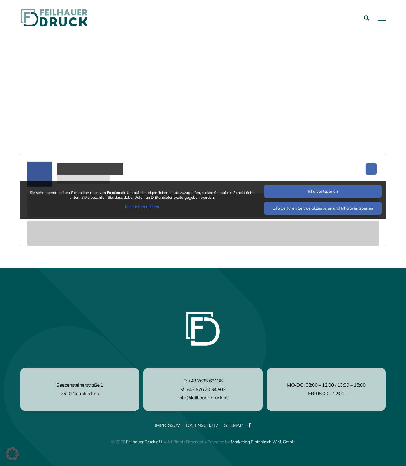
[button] (12, 454)
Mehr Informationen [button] (142, 207)
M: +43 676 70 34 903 (203, 389)
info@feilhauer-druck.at (203, 397)
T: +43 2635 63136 (203, 381)
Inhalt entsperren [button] (323, 191)
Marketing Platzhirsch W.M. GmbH (263, 441)
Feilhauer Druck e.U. (144, 441)
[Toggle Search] (366, 18)
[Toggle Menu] (381, 18)
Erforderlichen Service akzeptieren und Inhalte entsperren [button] (323, 208)
